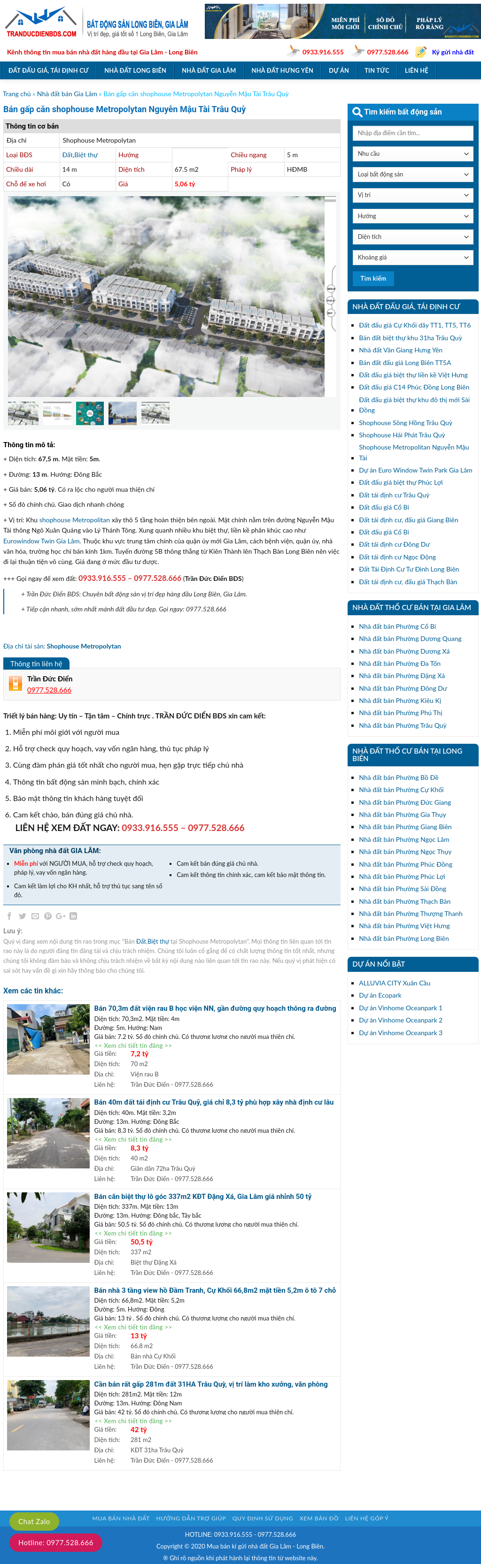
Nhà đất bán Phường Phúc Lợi (402, 876)
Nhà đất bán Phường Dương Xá (404, 651)
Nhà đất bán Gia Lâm (67, 94)
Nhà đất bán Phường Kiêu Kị (400, 700)
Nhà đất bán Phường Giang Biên (405, 827)
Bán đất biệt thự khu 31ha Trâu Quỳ (410, 338)
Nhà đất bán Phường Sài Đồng (402, 889)
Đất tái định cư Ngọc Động (397, 557)
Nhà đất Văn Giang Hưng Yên (400, 350)
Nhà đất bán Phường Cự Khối (401, 789)
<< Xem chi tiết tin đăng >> (133, 1045)
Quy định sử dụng (263, 1518)
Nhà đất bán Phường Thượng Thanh (410, 913)
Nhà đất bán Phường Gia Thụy (402, 814)
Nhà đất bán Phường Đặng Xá (402, 675)
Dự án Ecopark (380, 995)
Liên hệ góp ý (367, 1518)
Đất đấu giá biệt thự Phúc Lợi (400, 482)
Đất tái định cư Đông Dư (394, 544)
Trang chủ (17, 94)
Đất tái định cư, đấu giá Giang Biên (408, 520)
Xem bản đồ (319, 1518)
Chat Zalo (34, 1521)
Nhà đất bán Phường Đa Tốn (400, 663)
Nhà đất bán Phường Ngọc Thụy (405, 851)
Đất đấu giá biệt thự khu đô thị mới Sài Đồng (414, 405)
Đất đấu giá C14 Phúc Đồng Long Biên (414, 387)
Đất (67, 155)
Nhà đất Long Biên (135, 70)
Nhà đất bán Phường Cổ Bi (397, 626)
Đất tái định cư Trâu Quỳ (394, 495)
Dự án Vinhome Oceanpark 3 (400, 1033)
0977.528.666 (388, 52)
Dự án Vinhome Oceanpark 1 (400, 1008)
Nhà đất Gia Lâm (209, 70)
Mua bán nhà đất (121, 1518)
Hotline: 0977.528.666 (55, 1542)
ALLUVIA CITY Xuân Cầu (394, 983)
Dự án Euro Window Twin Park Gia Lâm (415, 470)
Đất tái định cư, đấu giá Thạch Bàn (408, 582)
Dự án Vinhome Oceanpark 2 (400, 1020)
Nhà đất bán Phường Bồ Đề (398, 777)
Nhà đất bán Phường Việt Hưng (404, 926)
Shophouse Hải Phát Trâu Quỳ (402, 435)
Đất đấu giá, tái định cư (48, 70)
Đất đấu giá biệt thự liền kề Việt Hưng (413, 375)
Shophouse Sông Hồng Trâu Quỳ (405, 423)
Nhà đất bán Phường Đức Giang (405, 802)
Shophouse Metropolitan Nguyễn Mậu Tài (414, 452)
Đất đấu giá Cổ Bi (384, 507)
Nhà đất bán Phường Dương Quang (410, 638)
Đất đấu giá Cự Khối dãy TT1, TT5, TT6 (415, 325)
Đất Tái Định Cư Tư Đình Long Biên (409, 569)
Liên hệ (416, 70)
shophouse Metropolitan (74, 520)
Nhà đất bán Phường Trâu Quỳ (402, 725)
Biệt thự (86, 155)
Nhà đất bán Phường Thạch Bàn (404, 901)
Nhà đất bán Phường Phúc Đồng (405, 864)
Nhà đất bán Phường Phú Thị (400, 713)
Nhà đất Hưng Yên (283, 70)
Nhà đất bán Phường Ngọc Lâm (404, 839)
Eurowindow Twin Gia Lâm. (42, 541)
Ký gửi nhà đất (453, 52)
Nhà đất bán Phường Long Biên (404, 938)
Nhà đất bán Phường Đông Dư (403, 688)
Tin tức (377, 70)
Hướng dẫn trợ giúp (191, 1518)
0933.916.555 (323, 52)
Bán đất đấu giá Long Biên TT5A (405, 362)
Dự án (339, 70)
